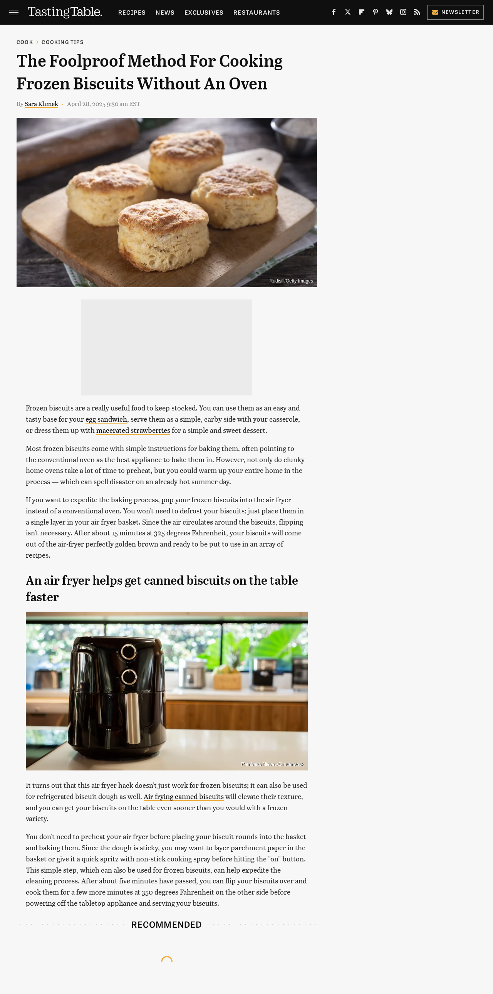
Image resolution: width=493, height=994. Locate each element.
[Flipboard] (362, 13)
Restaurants (256, 12)
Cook (25, 41)
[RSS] (417, 13)
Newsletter (455, 11)
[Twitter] (348, 13)
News (165, 12)
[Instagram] (403, 13)
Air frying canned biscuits (184, 796)
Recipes (132, 12)
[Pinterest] (375, 13)
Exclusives (203, 12)
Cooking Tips (62, 41)
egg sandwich (106, 419)
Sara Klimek (41, 103)
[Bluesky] (389, 13)
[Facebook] (334, 13)
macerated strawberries (133, 430)
